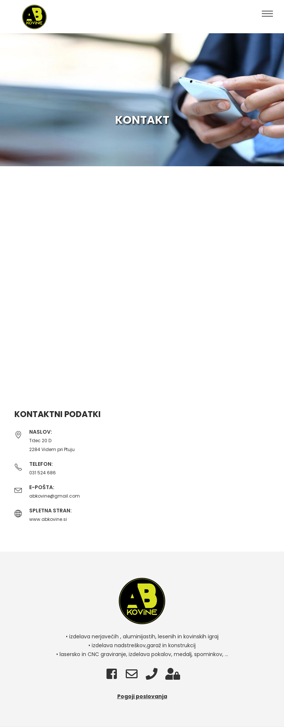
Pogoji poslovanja (142, 696)
